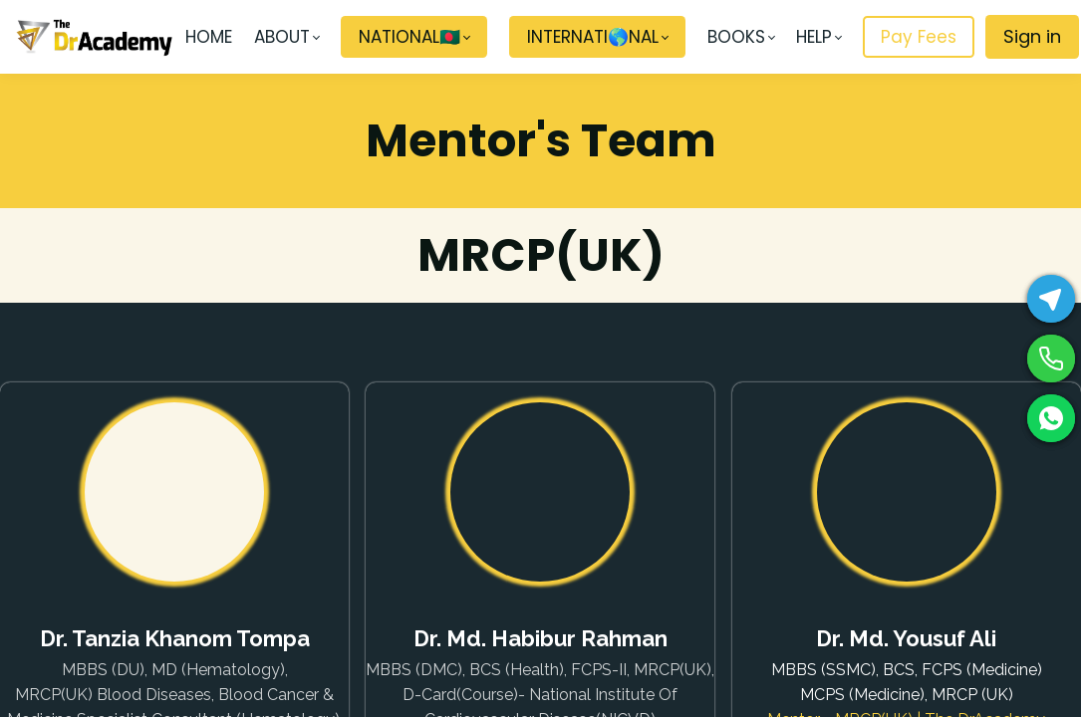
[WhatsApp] (1051, 418)
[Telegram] (1051, 299)
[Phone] (1051, 358)
